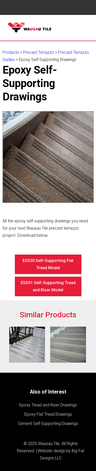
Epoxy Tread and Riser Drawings (48, 405)
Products (11, 52)
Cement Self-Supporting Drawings (48, 423)
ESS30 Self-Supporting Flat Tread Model (48, 264)
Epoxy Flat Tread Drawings (48, 414)
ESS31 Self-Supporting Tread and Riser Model (48, 286)
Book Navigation (15, 7)
